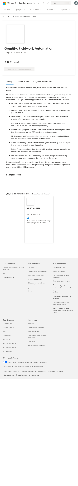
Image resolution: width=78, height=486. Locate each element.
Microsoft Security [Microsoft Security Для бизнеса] (8, 327)
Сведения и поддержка (42, 81)
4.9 (8, 62)
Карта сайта (7, 371)
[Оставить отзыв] (34, 3)
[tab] (10, 81)
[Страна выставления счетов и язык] (61, 3)
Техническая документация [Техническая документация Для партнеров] (61, 281)
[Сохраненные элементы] (43, 3)
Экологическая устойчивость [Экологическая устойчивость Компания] (36, 345)
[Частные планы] (48, 3)
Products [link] (5, 16)
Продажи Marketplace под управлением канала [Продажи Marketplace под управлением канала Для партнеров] (61, 303)
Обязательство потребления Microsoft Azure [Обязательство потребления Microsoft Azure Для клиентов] (36, 284)
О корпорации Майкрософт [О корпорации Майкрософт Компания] (36, 327)
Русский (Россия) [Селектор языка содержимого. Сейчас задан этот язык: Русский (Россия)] (12, 358)
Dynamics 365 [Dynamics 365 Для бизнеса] (7, 335)
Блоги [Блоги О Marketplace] (4, 273)
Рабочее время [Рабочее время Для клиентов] (32, 267)
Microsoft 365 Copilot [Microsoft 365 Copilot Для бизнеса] (9, 347)
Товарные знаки (9, 375)
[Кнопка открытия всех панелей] (7, 9)
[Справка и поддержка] (38, 3)
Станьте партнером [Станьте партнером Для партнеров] (59, 267)
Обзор (9, 81)
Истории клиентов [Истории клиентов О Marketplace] (8, 277)
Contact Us (16, 371)
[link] (39, 219)
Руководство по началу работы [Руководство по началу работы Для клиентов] (37, 271)
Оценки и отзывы (23, 81)
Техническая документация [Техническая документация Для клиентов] (36, 275)
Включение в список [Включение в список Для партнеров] (59, 271)
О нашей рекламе (21, 375)
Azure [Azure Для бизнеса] (4, 331)
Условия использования (56, 371)
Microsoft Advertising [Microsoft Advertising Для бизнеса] (9, 343)
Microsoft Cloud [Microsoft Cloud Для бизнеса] (7, 323)
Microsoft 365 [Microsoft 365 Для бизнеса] (7, 339)
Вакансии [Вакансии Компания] (31, 323)
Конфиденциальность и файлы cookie (34, 371)
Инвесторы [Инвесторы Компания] (31, 341)
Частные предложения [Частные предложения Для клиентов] (35, 279)
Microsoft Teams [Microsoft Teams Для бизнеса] (8, 351)
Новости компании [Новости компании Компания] (33, 331)
